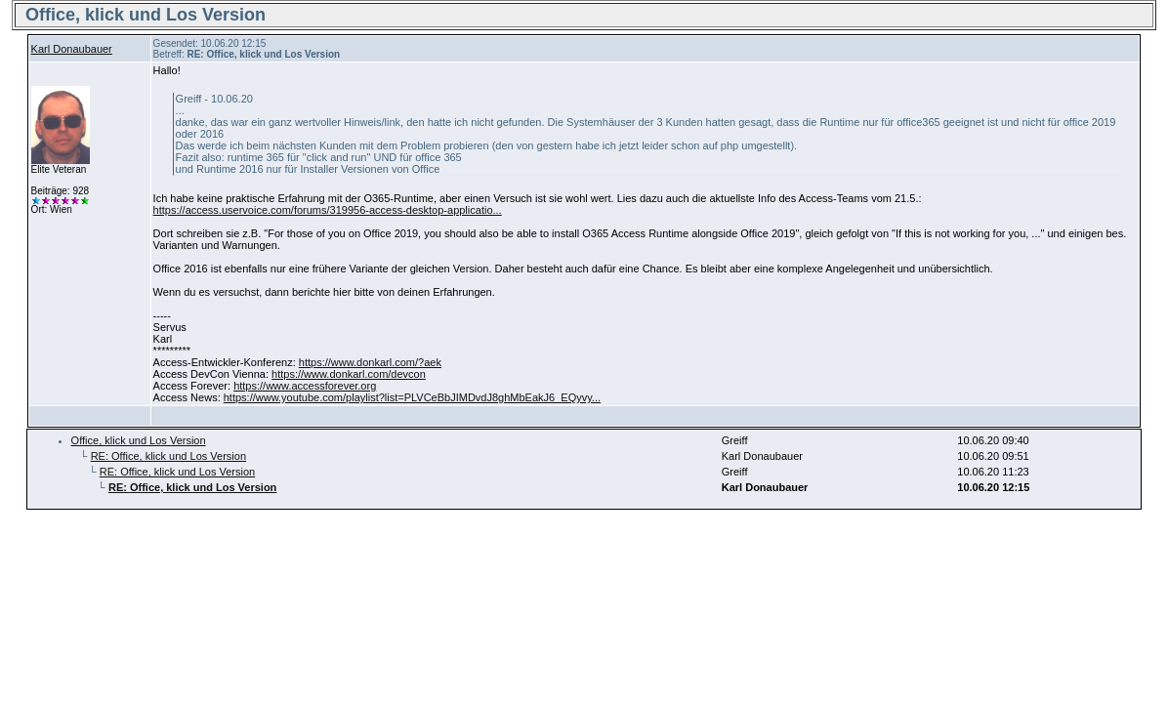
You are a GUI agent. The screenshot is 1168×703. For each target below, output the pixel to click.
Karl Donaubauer (71, 49)
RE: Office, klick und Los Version (168, 456)
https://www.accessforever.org (304, 386)
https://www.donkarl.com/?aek (370, 362)
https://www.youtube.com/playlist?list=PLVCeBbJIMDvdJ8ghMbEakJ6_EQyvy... (412, 397)
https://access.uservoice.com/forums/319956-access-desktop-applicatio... (327, 210)
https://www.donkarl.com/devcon (348, 374)
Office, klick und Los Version (138, 440)
